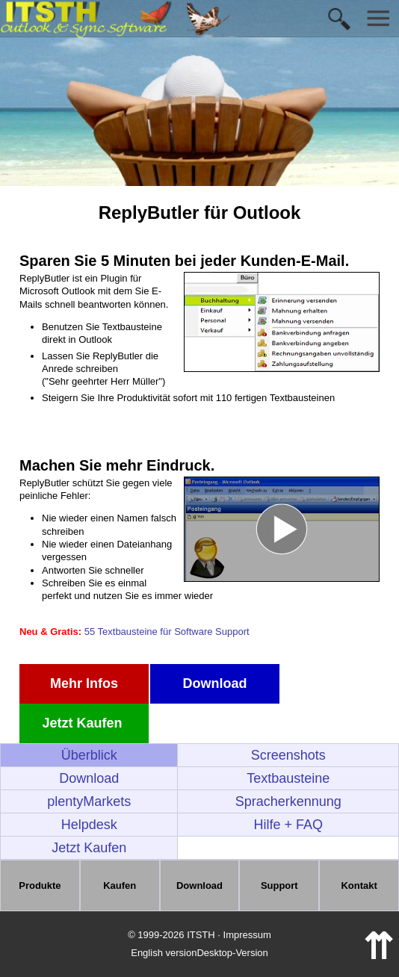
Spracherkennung (288, 801)
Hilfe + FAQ (288, 824)
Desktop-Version (232, 952)
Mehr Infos (84, 683)
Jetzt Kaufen (84, 723)
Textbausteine (288, 778)
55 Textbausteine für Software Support (167, 631)
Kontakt (359, 885)
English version (164, 952)
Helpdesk (89, 824)
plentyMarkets (89, 801)
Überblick (89, 755)
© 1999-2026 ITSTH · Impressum (199, 934)
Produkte (40, 885)
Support (279, 885)
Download (215, 683)
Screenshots (288, 755)
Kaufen (119, 885)
